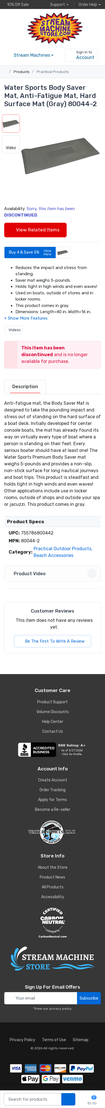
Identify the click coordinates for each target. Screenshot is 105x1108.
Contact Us (52, 731)
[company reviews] (52, 749)
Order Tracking (52, 790)
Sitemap (80, 1040)
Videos (13, 330)
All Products (53, 887)
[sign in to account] (81, 55)
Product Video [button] (53, 573)
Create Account (52, 780)
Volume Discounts (52, 711)
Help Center (52, 721)
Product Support (52, 702)
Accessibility (52, 897)
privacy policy (60, 1009)
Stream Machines (32, 55)
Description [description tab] (25, 386)
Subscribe (89, 998)
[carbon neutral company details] (52, 923)
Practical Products (53, 72)
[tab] (25, 387)
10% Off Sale (16, 4)
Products (22, 72)
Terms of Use (54, 1040)
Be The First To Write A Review (52, 641)
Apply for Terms (52, 799)
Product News (52, 877)
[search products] (68, 1099)
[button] (60, 155)
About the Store (52, 867)
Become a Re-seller (52, 809)
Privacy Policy (22, 1040)
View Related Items (35, 230)
